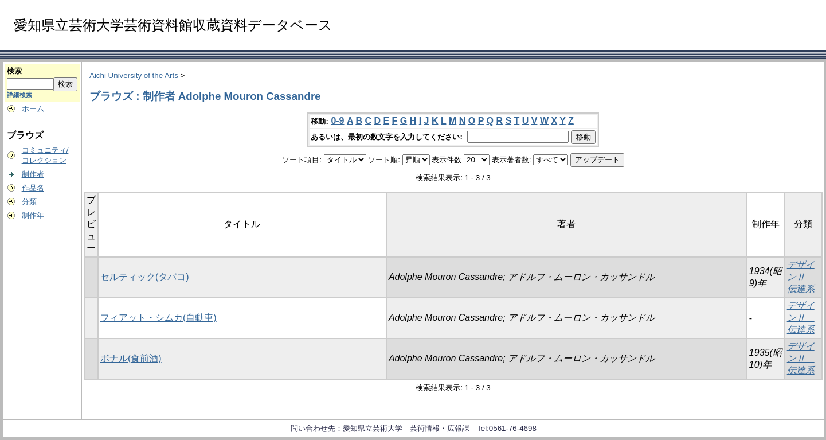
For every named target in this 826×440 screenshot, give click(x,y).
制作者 (33, 174)
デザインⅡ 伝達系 (801, 277)
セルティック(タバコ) (144, 277)
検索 (14, 71)
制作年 (33, 215)
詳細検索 (19, 94)
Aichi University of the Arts (133, 75)
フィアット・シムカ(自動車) (158, 317)
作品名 (33, 188)
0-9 (337, 121)
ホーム (33, 108)
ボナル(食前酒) (131, 358)
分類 (29, 201)
